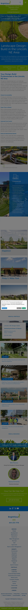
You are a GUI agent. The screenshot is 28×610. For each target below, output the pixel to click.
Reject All (19, 308)
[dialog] (14, 305)
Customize (4, 308)
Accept (23, 308)
